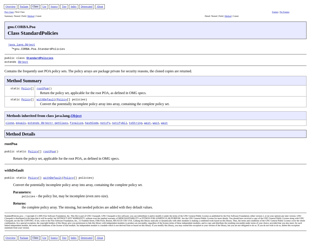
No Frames (284, 12)
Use (44, 6)
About (100, 6)
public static (16, 151)
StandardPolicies (39, 58)
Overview (10, 6)
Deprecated (87, 6)
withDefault (46, 98)
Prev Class (9, 12)
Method (30, 16)
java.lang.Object (21, 44)
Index (73, 6)
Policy (26, 87)
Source (54, 6)
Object (23, 61)
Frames (275, 12)
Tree (64, 6)
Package (24, 6)
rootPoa (43, 87)
